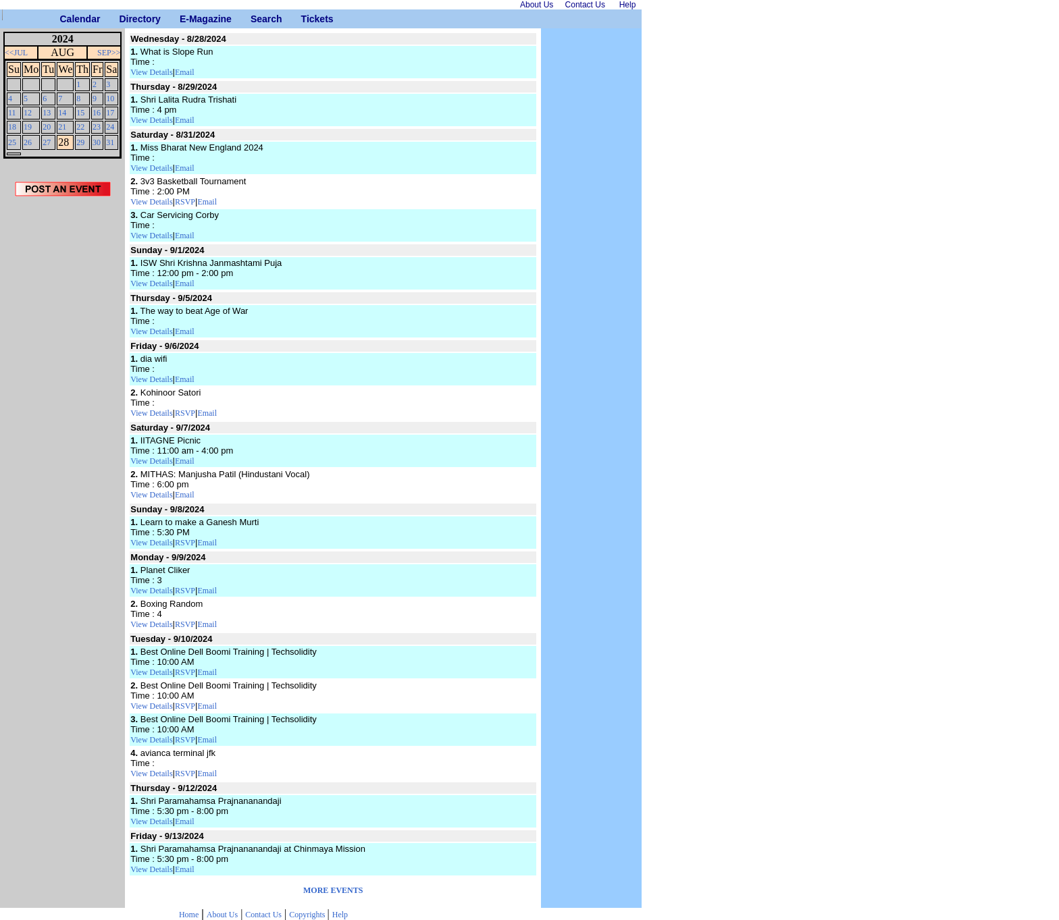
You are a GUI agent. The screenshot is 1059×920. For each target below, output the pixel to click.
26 (28, 142)
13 (47, 112)
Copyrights (308, 914)
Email (185, 72)
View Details (151, 72)
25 (12, 142)
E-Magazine (185, 18)
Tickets (306, 18)
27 (47, 142)
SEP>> (108, 52)
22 (80, 127)
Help (340, 914)
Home (189, 914)
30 (97, 142)
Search (256, 18)
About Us (222, 914)
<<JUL (16, 52)
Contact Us (263, 914)
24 (110, 127)
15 (80, 112)
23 (97, 127)
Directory (124, 18)
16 (97, 112)
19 (28, 127)
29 (80, 142)
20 (47, 127)
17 (110, 112)
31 (110, 142)
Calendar (65, 18)
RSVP (185, 202)
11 (12, 112)
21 (62, 127)
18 (12, 127)
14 (62, 112)
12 (28, 112)
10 (110, 98)
